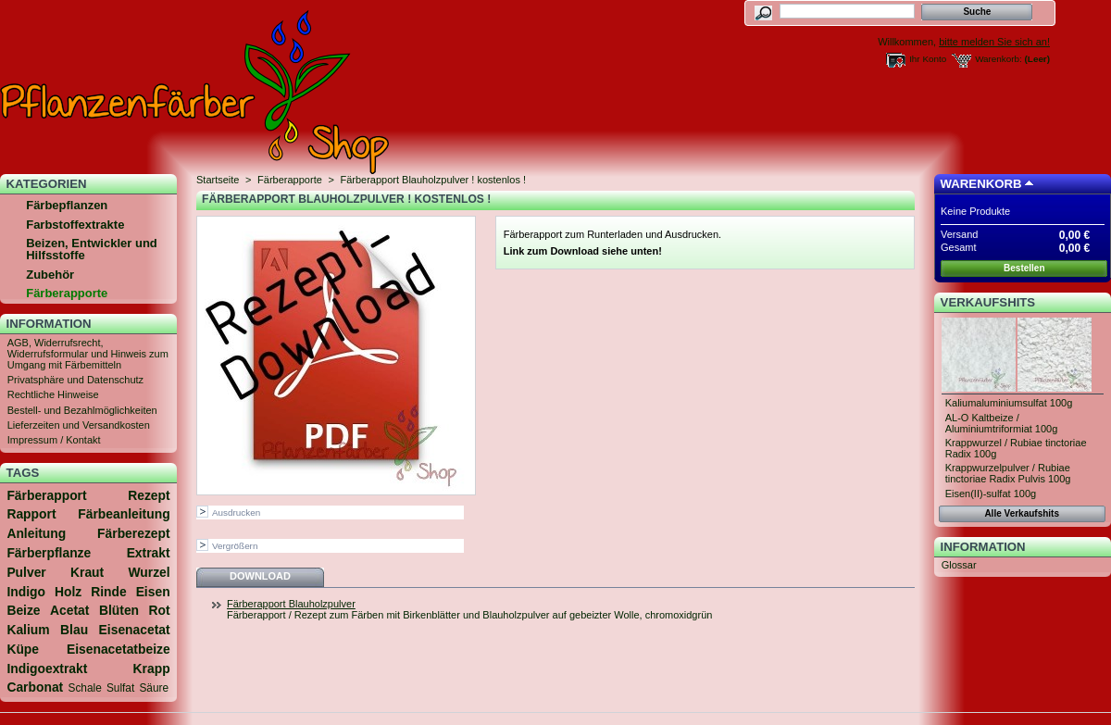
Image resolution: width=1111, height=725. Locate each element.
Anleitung (36, 533)
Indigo (25, 591)
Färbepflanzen (66, 205)
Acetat (69, 610)
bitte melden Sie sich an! (994, 41)
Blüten (119, 610)
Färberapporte (66, 293)
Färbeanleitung (123, 513)
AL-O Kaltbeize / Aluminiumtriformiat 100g (1001, 423)
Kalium (27, 629)
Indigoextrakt (46, 668)
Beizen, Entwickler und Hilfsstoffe (91, 249)
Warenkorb (981, 184)
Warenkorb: (998, 59)
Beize (23, 610)
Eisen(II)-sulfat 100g (990, 493)
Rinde (109, 591)
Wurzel (148, 572)
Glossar (959, 564)
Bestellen (1024, 268)
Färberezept (133, 533)
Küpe (22, 649)
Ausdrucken (236, 512)
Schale (85, 687)
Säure (154, 687)
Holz (68, 591)
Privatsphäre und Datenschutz (75, 379)
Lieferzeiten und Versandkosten (78, 425)
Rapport (31, 513)
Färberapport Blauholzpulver (291, 603)
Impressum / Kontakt (54, 439)
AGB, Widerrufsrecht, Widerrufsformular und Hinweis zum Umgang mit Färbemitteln (88, 353)
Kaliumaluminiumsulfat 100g (1009, 402)
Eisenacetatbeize (118, 649)
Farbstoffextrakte (75, 224)
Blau (74, 629)
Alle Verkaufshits (1021, 513)
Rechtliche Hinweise (53, 394)
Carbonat (34, 687)
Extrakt (148, 552)
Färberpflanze (48, 552)
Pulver (25, 572)
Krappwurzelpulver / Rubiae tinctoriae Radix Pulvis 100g (1008, 473)
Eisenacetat (134, 629)
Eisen (153, 591)
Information (49, 324)
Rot (159, 610)
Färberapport (46, 495)
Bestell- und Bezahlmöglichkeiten (82, 410)
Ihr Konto (927, 59)
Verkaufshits (988, 302)
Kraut (87, 572)
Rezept (148, 495)
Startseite (217, 179)
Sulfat (120, 687)
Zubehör (50, 274)
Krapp (151, 668)
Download (260, 575)
